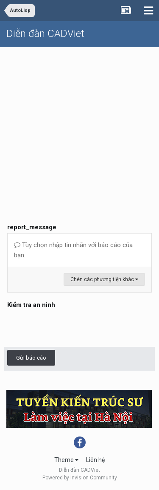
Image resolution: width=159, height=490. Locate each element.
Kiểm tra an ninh (31, 305)
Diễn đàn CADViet (45, 33)
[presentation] (71, 327)
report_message (31, 227)
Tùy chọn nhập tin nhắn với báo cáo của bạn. (73, 250)
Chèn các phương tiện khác (104, 279)
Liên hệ (95, 459)
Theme (66, 459)
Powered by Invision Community (79, 478)
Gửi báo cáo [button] (31, 358)
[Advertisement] (79, 125)
